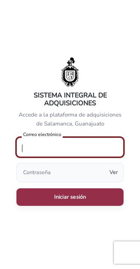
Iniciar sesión (70, 197)
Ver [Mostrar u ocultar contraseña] (113, 172)
